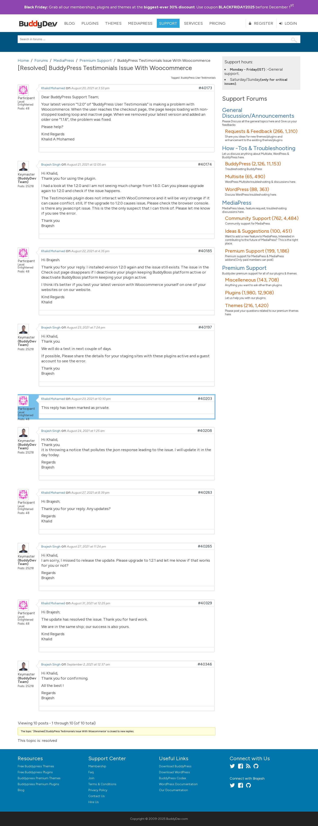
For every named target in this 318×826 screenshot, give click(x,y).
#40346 (205, 664)
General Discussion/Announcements (258, 112)
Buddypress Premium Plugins (38, 784)
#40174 (205, 164)
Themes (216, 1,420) (247, 305)
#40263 (205, 492)
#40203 (205, 399)
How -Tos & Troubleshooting (258, 148)
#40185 (205, 251)
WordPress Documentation (178, 784)
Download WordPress (174, 772)
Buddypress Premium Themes (39, 778)
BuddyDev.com (177, 819)
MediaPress (140, 23)
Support (168, 23)
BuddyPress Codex (172, 778)
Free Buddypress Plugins (35, 772)
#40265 (205, 546)
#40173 (205, 88)
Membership (97, 766)
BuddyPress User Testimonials (198, 77)
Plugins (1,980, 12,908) (249, 293)
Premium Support (244, 267)
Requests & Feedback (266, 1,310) (261, 131)
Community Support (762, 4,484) (262, 218)
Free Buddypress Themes (36, 766)
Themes (113, 23)
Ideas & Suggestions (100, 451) (258, 231)
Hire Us (93, 802)
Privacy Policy (97, 790)
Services (193, 23)
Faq (91, 772)
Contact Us (96, 796)
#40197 (205, 327)
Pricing (217, 23)
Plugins (89, 23)
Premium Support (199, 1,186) (257, 251)
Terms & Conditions (102, 784)
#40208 (204, 431)
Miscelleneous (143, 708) (252, 280)
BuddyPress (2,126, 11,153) (253, 164)
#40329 (205, 603)
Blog (69, 23)
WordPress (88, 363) (247, 189)
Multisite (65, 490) (245, 177)
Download (175, 766)
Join (91, 778)
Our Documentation (173, 790)
